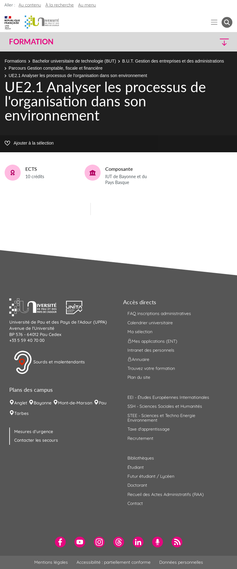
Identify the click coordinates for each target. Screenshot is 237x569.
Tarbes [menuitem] (21, 413)
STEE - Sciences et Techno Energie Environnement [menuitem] (161, 418)
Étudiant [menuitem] (135, 467)
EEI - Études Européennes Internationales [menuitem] (168, 397)
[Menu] (214, 22)
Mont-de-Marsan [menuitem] (75, 403)
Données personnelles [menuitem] (181, 562)
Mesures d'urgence (33, 431)
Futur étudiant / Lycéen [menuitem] (150, 476)
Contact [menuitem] (135, 503)
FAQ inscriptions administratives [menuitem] (159, 313)
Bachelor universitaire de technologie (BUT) (74, 61)
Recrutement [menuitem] (140, 438)
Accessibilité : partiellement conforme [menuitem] (114, 562)
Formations (15, 61)
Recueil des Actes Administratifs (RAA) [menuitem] (165, 494)
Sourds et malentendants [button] (49, 362)
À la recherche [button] (59, 5)
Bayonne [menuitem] (43, 403)
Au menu (87, 5)
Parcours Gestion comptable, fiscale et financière (55, 68)
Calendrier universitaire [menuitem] (150, 322)
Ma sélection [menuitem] (139, 331)
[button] (205, 41)
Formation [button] (31, 41)
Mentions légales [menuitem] (51, 562)
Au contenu (30, 5)
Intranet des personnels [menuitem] (150, 350)
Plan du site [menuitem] (138, 377)
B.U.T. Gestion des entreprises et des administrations (173, 61)
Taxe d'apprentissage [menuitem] (148, 429)
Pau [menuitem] (102, 403)
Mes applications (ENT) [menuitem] (152, 341)
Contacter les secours (36, 440)
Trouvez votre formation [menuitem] (151, 368)
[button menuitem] (227, 22)
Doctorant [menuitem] (137, 485)
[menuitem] (60, 542)
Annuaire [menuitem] (138, 359)
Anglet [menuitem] (20, 403)
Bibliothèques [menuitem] (140, 458)
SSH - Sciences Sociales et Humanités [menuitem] (164, 406)
